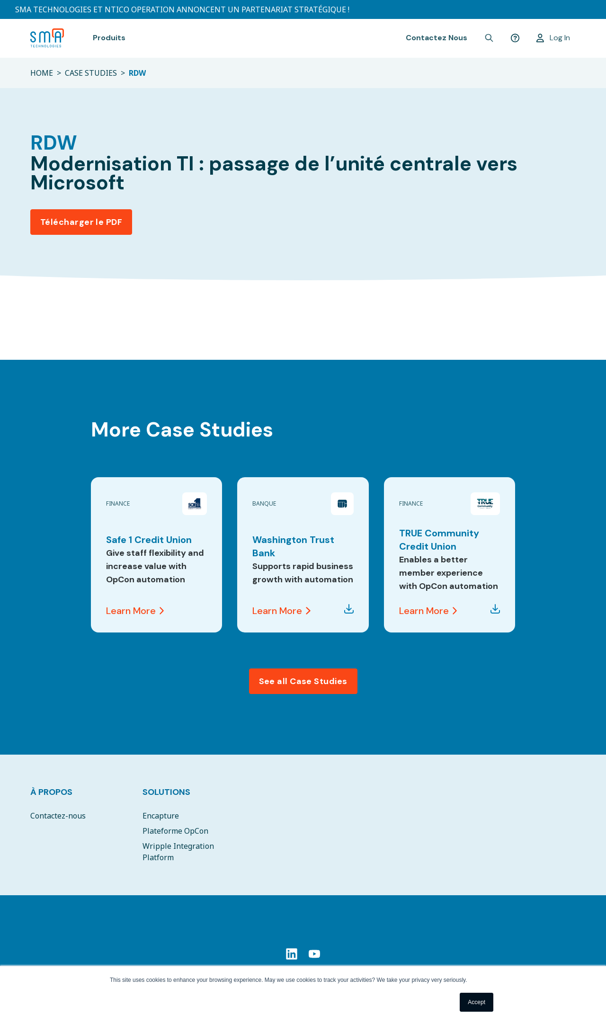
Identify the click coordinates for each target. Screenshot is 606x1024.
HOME (41, 73)
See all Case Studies (303, 681)
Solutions (166, 792)
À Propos (51, 792)
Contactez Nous (436, 38)
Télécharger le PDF (81, 222)
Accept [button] (476, 1002)
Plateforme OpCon (175, 831)
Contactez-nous (58, 815)
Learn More (135, 611)
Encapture (161, 815)
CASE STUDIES (91, 73)
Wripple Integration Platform (178, 852)
